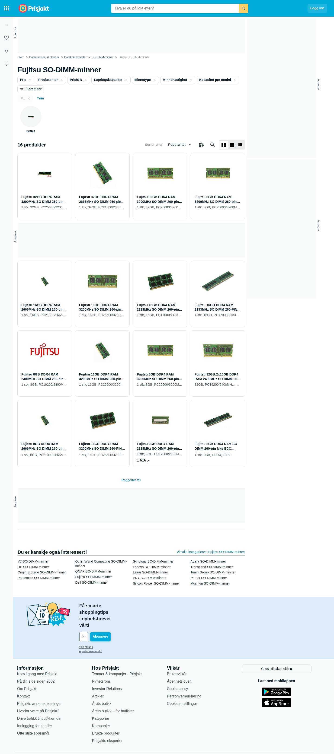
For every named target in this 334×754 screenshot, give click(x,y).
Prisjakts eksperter (110, 720)
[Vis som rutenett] (223, 145)
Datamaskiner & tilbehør (44, 57)
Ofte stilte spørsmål (36, 713)
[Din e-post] (113, 617)
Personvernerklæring (187, 676)
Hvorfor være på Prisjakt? (41, 691)
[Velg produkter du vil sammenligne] (201, 145)
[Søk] (243, 8)
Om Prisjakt (29, 669)
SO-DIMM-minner (102, 57)
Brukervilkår (179, 654)
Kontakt (26, 676)
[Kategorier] (6, 8)
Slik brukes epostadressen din (100, 627)
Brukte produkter (108, 713)
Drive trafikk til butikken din (42, 698)
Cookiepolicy (180, 669)
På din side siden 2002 (39, 661)
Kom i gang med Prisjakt (40, 654)
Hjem (21, 57)
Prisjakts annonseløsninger (42, 683)
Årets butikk (104, 683)
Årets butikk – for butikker (116, 691)
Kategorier (103, 698)
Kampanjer (104, 706)
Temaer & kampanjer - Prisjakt (120, 654)
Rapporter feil (131, 480)
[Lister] (6, 38)
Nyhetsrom (104, 661)
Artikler (100, 676)
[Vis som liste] (232, 145)
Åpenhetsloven (182, 661)
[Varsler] (6, 51)
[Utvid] (6, 25)
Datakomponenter (75, 57)
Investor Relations (110, 669)
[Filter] (6, 64)
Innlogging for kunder (37, 706)
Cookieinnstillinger (185, 683)
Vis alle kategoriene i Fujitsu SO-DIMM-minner (211, 552)
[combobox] (175, 8)
